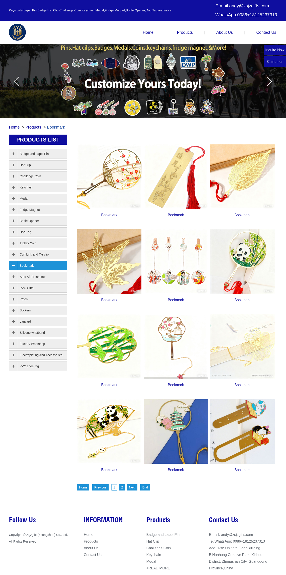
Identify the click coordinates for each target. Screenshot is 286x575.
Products (185, 32)
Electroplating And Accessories (41, 355)
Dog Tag (25, 232)
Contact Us (266, 32)
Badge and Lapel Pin (34, 154)
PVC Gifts (26, 288)
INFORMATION (103, 520)
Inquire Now (274, 50)
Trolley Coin (28, 243)
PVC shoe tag (29, 366)
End (145, 487)
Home (148, 32)
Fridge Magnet (30, 209)
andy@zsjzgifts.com (249, 5)
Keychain (26, 187)
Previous (100, 487)
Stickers (25, 310)
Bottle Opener (29, 221)
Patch (24, 299)
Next (132, 487)
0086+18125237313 (257, 14)
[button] (16, 81)
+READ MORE (158, 568)
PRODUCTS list (37, 140)
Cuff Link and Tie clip (34, 254)
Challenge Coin (30, 176)
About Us (224, 32)
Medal (24, 198)
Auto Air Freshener (33, 277)
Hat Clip (25, 165)
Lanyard (25, 321)
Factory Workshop (32, 344)
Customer (274, 61)
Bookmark (56, 127)
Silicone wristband (32, 332)
